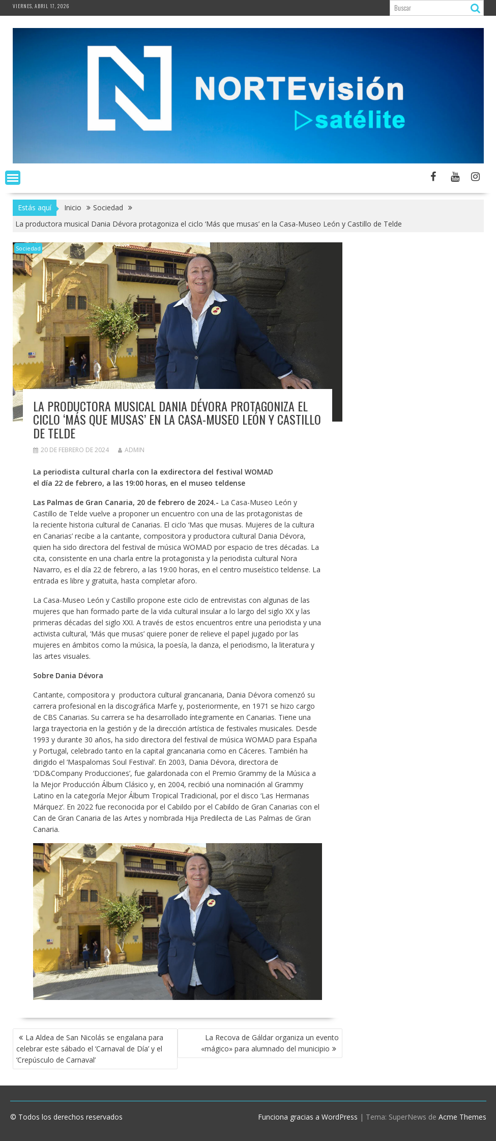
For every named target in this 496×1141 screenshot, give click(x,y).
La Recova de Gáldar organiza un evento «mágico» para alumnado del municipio (270, 1043)
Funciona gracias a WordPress (308, 1117)
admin (131, 450)
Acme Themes (462, 1117)
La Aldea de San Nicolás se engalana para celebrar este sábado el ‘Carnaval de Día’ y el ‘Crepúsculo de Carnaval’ (89, 1049)
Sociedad (28, 248)
